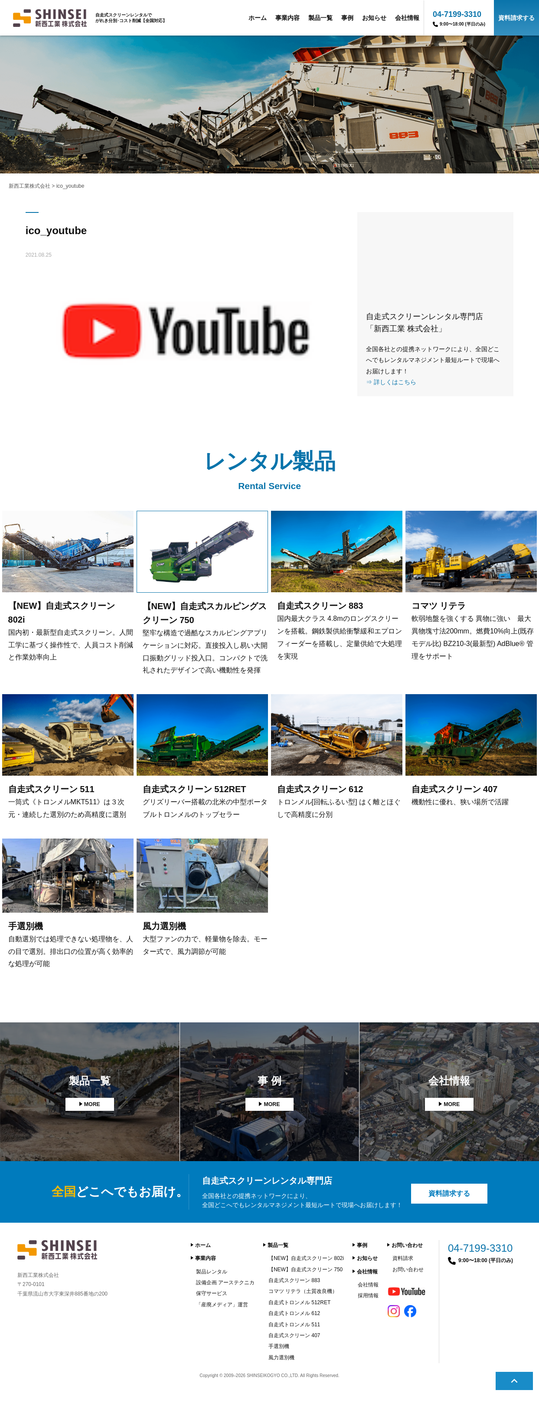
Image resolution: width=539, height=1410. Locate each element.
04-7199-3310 (459, 19)
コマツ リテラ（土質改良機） (302, 1291)
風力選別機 (281, 1358)
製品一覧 (320, 17)
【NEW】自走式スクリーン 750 (305, 1269)
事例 (347, 17)
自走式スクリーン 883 (294, 1280)
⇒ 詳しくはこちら (391, 382)
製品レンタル (211, 1272)
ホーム (257, 17)
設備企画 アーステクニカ (225, 1282)
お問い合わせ (407, 1245)
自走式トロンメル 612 (294, 1313)
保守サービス (211, 1293)
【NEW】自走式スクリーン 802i (306, 1258)
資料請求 (402, 1258)
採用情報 (368, 1295)
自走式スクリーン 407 (294, 1335)
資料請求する (516, 17)
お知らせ (374, 17)
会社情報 (407, 17)
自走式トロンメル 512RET (299, 1302)
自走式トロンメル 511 (294, 1325)
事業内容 (287, 17)
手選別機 (278, 1346)
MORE (92, 1104)
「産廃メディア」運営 (222, 1305)
